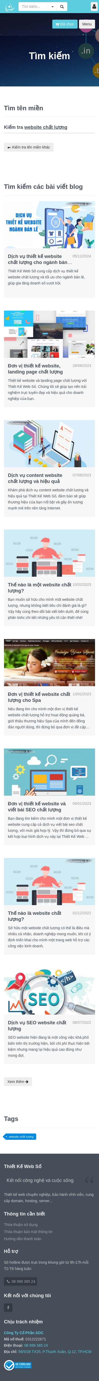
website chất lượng (21, 1136)
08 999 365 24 (20, 1281)
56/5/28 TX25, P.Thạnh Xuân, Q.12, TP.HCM (55, 1352)
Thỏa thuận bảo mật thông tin (28, 1232)
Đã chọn (65, 24)
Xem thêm (18, 1082)
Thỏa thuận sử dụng (20, 1225)
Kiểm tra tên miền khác (28, 147)
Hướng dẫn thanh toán (22, 1239)
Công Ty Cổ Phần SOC (24, 1333)
